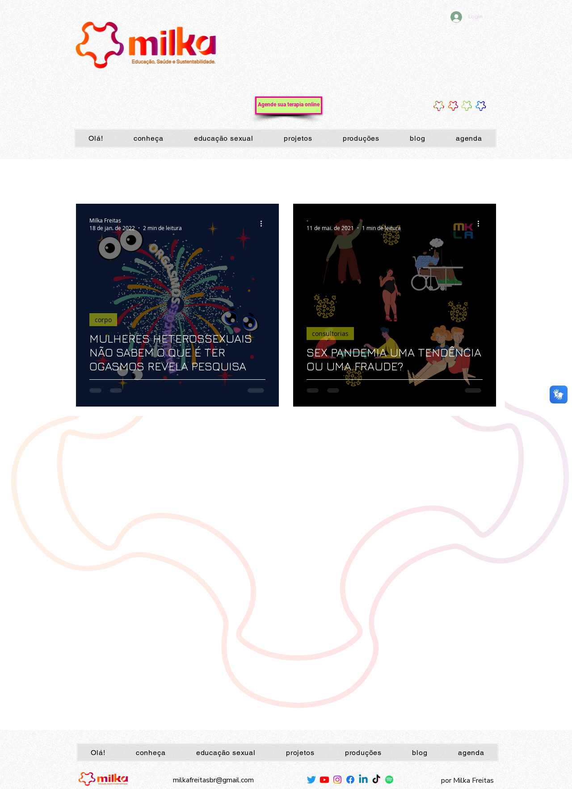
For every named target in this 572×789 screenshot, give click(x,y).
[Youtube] (324, 779)
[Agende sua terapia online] (288, 105)
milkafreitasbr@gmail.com (213, 780)
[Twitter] (311, 779)
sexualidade (291, 176)
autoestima (339, 176)
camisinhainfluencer (444, 176)
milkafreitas (386, 176)
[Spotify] (389, 779)
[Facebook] (350, 779)
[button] (484, 178)
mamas (136, 176)
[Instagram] (337, 779)
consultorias (330, 333)
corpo (250, 176)
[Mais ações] (264, 223)
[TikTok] (376, 779)
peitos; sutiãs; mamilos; (194, 176)
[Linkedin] (363, 779)
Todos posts (92, 176)
